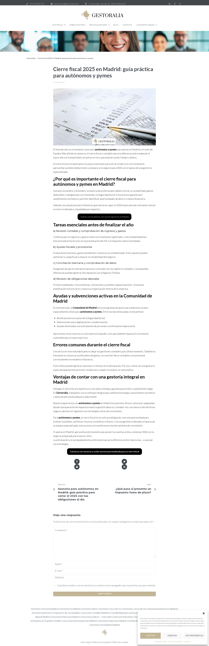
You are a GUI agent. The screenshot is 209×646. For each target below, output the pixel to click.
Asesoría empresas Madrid (82, 615)
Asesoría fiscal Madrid (154, 607)
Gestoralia (31, 58)
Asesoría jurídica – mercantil (96, 611)
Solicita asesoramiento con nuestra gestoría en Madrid (105, 217)
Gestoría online (89, 603)
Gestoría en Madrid (70, 603)
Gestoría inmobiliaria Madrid (105, 619)
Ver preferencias (194, 635)
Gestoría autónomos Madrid (162, 603)
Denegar (172, 635)
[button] (203, 613)
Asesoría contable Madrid (95, 607)
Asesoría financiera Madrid (66, 611)
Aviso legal (187, 641)
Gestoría (35, 603)
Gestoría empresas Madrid (112, 615)
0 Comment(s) (59, 82)
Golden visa (60, 615)
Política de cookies (161, 641)
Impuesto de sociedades (67, 607)
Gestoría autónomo (42, 607)
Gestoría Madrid (50, 603)
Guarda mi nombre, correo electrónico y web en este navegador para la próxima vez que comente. (106, 580)
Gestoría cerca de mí (110, 603)
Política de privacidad (175, 641)
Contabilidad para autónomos (125, 607)
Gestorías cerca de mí (134, 603)
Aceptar (150, 635)
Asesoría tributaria (122, 611)
